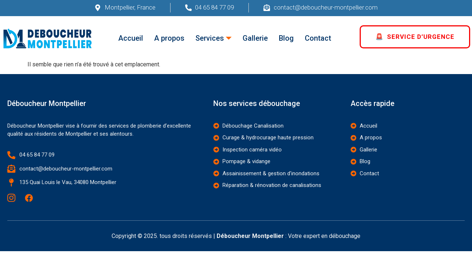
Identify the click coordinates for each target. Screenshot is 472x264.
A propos (169, 38)
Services (213, 38)
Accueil (130, 38)
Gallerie (255, 38)
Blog (286, 38)
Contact (318, 38)
